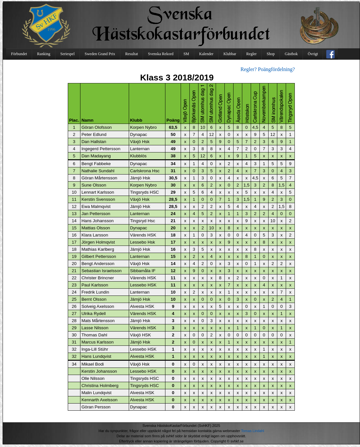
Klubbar (229, 54)
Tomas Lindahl (252, 431)
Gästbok (291, 54)
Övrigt (313, 54)
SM (186, 54)
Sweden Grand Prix (100, 54)
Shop (271, 54)
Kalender (206, 54)
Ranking (43, 54)
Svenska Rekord (160, 54)
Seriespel (67, 54)
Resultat (131, 54)
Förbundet (19, 54)
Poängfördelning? (276, 69)
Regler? (249, 69)
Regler (251, 54)
